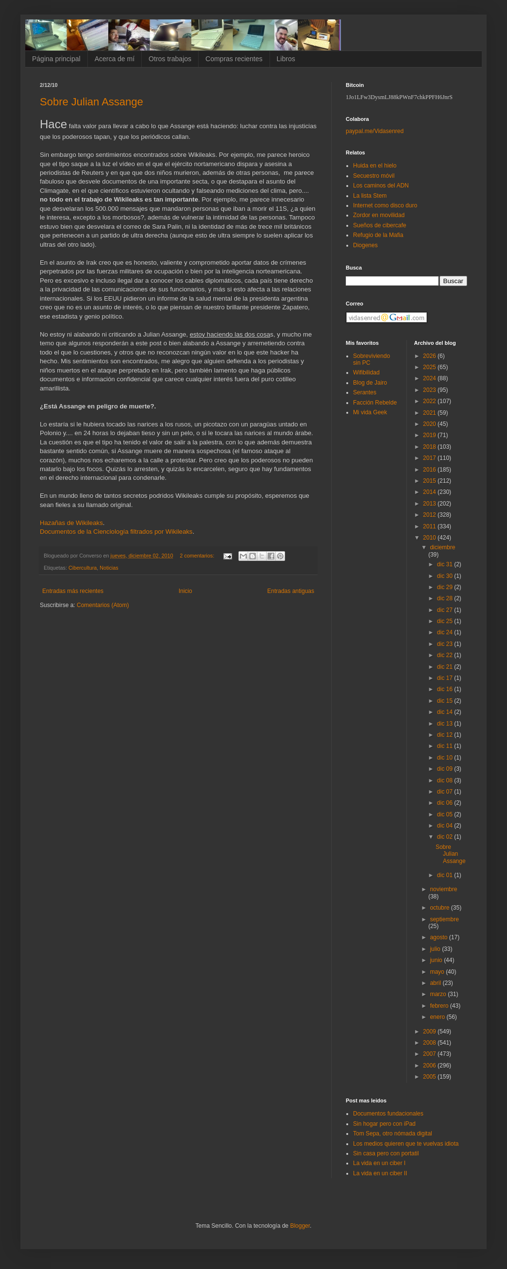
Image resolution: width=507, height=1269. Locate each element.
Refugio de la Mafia (378, 235)
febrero (440, 1005)
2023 (430, 390)
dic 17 (445, 678)
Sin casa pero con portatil (386, 1153)
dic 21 (445, 666)
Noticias (109, 568)
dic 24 (445, 632)
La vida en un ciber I (379, 1163)
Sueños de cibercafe (379, 225)
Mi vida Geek (370, 412)
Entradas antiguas (290, 591)
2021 (430, 412)
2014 (430, 492)
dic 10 (445, 757)
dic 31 (445, 564)
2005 (430, 1076)
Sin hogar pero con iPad (384, 1123)
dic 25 (445, 621)
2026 (430, 356)
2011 (430, 526)
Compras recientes (234, 59)
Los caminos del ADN (381, 185)
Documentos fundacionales (388, 1113)
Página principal (56, 59)
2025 (430, 367)
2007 (430, 1053)
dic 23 (445, 644)
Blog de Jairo (370, 382)
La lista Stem (370, 195)
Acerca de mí (115, 59)
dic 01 (445, 875)
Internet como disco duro (385, 205)
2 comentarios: (198, 555)
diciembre (442, 547)
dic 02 (445, 836)
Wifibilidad (366, 372)
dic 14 (445, 712)
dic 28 (445, 598)
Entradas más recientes (72, 591)
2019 (430, 435)
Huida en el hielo (374, 165)
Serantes (364, 392)
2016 (430, 469)
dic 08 (445, 780)
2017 (430, 458)
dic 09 (445, 768)
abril (436, 983)
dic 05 (445, 814)
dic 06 (445, 802)
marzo (439, 994)
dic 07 (445, 791)
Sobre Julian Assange (91, 102)
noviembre (443, 889)
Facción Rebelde (375, 402)
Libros (286, 59)
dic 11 (445, 746)
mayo (438, 971)
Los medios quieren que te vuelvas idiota (405, 1143)
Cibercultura (82, 568)
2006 (430, 1065)
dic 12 (445, 734)
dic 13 (445, 723)
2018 (430, 446)
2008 (430, 1042)
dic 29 (445, 587)
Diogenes (365, 245)
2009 (430, 1031)
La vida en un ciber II (380, 1173)
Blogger (300, 1225)
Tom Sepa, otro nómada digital (392, 1133)
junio (437, 960)
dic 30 (445, 576)
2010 (430, 537)
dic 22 (445, 655)
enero (438, 1017)
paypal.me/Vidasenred (375, 131)
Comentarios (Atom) (103, 605)
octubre (440, 907)
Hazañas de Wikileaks (71, 522)
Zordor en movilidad (379, 215)
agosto (439, 937)
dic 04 (445, 825)
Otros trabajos (170, 59)
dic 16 (445, 689)
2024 (430, 378)
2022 (430, 401)
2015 (430, 480)
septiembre (444, 919)
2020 (430, 424)
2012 (430, 514)
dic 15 (445, 700)
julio (436, 949)
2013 (430, 503)
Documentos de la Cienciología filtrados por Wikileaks (116, 531)
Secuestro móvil (373, 175)
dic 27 (445, 610)
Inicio (185, 591)
